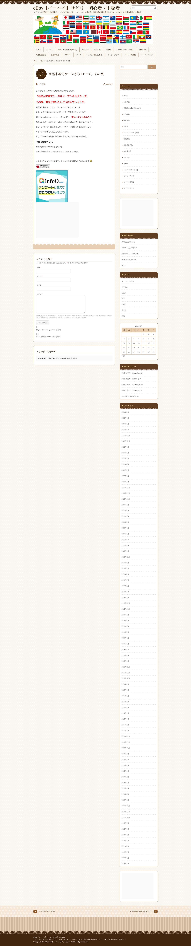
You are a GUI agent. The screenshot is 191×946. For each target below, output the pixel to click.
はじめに (49, 50)
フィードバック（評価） (125, 50)
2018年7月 (125, 626)
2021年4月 (125, 464)
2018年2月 (125, 655)
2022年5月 (125, 418)
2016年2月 (125, 794)
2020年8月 (125, 511)
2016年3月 (125, 788)
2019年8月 (125, 568)
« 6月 (123, 356)
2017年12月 (126, 667)
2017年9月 (125, 684)
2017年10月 (126, 678)
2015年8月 (125, 829)
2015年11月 (126, 811)
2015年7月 (125, 835)
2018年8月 (125, 621)
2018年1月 (125, 661)
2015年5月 (125, 846)
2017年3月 (125, 719)
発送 (123, 316)
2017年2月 (125, 725)
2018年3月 (125, 649)
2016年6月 (125, 771)
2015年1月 (125, 864)
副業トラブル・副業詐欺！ (131, 254)
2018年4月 (125, 644)
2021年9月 (125, 447)
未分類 (124, 310)
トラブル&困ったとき (94, 55)
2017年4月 (125, 713)
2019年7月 (125, 574)
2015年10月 (126, 817)
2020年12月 (126, 487)
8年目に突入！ (127, 373)
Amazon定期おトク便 (129, 259)
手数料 (108, 50)
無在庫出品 (55, 55)
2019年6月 (125, 580)
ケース (78, 55)
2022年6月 (125, 412)
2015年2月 (125, 858)
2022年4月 (125, 424)
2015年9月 (125, 823)
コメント (39, 294)
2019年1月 (125, 597)
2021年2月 (125, 476)
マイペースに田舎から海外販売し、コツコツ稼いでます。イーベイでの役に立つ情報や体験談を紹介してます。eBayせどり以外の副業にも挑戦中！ (79, 939)
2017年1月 (125, 731)
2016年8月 (125, 759)
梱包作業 (142, 50)
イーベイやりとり (128, 281)
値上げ (124, 265)
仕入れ (124, 293)
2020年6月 (125, 522)
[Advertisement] (57, 220)
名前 (38, 267)
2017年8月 (125, 690)
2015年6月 (125, 840)
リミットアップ (113, 55)
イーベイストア (147, 55)
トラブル (41, 84)
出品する (85, 50)
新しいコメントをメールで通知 (48, 332)
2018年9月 (125, 615)
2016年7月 (125, 765)
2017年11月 (126, 673)
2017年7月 (125, 696)
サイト (38, 285)
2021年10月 (126, 441)
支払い (124, 304)
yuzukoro (109, 84)
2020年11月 (126, 493)
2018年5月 (125, 638)
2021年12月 (126, 435)
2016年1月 (125, 800)
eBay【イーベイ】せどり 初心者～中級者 (49, 937)
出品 (123, 299)
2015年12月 (126, 806)
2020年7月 (125, 516)
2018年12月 (126, 603)
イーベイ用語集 (130, 55)
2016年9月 (125, 754)
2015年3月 (125, 852)
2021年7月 (125, 453)
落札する (97, 50)
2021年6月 (125, 459)
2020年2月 (125, 545)
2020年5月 (125, 528)
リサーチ (67, 55)
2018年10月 (126, 609)
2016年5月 (125, 777)
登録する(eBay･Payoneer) (67, 50)
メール (39, 276)
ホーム (38, 50)
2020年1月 (125, 551)
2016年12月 (126, 736)
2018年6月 (125, 632)
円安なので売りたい (128, 242)
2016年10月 (126, 748)
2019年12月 (126, 557)
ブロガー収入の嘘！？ (129, 248)
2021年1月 (125, 482)
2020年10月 (126, 499)
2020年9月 (125, 505)
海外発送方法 (41, 55)
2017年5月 (125, 707)
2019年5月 (125, 586)
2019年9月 (125, 563)
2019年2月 (125, 592)
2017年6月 (125, 701)
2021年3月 (125, 470)
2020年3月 (125, 539)
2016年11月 (126, 742)
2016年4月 (125, 783)
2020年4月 (125, 534)
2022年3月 (125, 429)
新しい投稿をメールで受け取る (48, 339)
